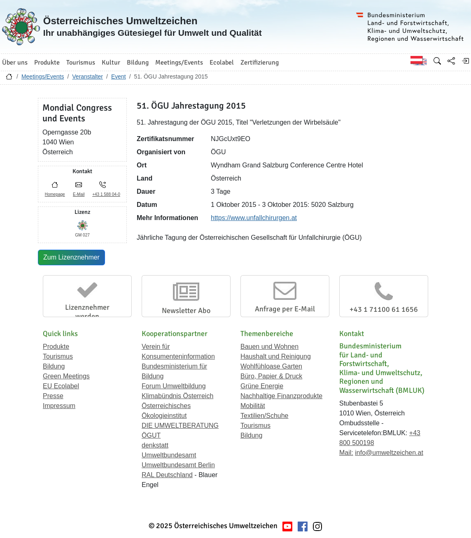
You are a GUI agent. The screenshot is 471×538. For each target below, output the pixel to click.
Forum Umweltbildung (174, 386)
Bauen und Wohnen (269, 346)
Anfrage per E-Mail (285, 308)
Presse (53, 395)
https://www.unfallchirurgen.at (254, 217)
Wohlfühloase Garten (271, 366)
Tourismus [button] (80, 62)
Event (118, 76)
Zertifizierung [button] (259, 62)
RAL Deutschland (167, 474)
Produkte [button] (47, 62)
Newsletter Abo (186, 310)
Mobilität (252, 405)
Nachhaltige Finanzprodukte (281, 395)
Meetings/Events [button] (179, 62)
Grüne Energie (261, 386)
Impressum (59, 405)
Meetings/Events (42, 76)
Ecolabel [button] (222, 62)
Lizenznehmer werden (87, 312)
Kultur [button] (111, 62)
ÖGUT (151, 435)
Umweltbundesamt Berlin (178, 464)
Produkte (56, 346)
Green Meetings (66, 376)
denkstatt (155, 445)
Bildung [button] (138, 62)
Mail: (346, 452)
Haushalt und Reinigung (275, 356)
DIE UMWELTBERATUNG (180, 425)
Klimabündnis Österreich (177, 395)
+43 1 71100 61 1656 (384, 309)
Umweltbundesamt (169, 455)
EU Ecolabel (61, 386)
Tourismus (58, 356)
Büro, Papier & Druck (271, 376)
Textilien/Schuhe (264, 415)
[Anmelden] (465, 61)
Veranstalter (87, 76)
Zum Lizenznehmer (71, 257)
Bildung (54, 366)
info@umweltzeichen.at (389, 452)
